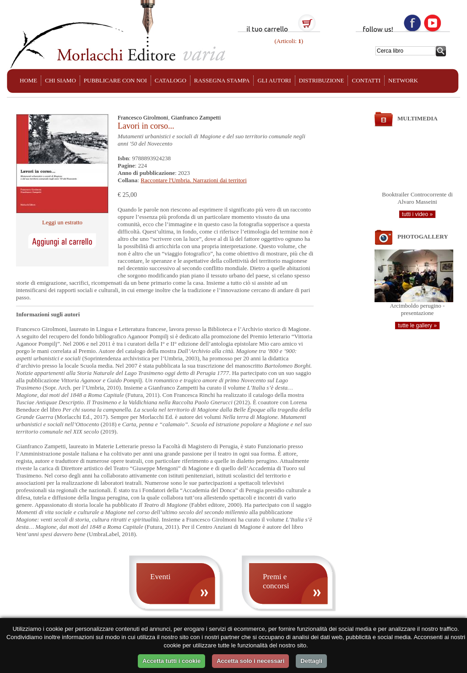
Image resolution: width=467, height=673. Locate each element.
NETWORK (403, 80)
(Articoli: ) (288, 41)
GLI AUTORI (274, 80)
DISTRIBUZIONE (321, 80)
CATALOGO (170, 80)
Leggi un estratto (62, 222)
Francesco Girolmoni (143, 117)
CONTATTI (366, 80)
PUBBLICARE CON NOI (115, 80)
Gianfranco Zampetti (196, 117)
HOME (28, 80)
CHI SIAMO (60, 80)
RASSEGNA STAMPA (222, 80)
